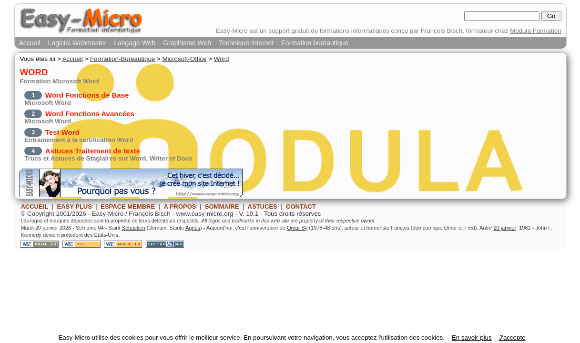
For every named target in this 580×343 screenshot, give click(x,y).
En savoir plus (472, 337)
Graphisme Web (187, 43)
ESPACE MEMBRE (128, 206)
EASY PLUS (74, 206)
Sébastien (133, 228)
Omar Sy (297, 228)
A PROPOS (179, 206)
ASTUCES (262, 206)
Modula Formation (535, 30)
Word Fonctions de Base (87, 95)
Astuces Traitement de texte (92, 151)
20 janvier (504, 228)
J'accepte (512, 337)
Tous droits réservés (292, 213)
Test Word (62, 132)
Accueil (29, 43)
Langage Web (134, 43)
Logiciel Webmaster (77, 43)
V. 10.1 (248, 213)
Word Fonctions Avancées (89, 114)
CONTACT (301, 206)
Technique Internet (246, 43)
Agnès (192, 228)
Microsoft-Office (184, 58)
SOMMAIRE (222, 206)
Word (221, 58)
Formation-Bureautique (122, 58)
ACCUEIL (34, 206)
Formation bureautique (314, 43)
